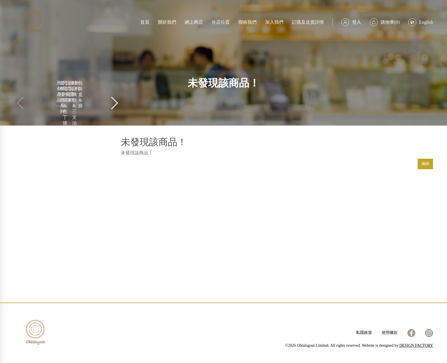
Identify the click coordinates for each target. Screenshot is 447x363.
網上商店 (194, 22)
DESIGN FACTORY (416, 345)
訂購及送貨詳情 (308, 22)
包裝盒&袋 (80, 94)
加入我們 (274, 22)
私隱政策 (364, 332)
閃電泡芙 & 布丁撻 (65, 102)
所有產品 (59, 91)
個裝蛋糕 (71, 91)
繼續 (425, 164)
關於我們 (167, 22)
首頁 (144, 22)
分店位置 (221, 22)
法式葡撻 (68, 91)
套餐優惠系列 (62, 97)
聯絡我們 (247, 22)
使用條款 (390, 332)
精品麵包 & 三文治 (74, 102)
